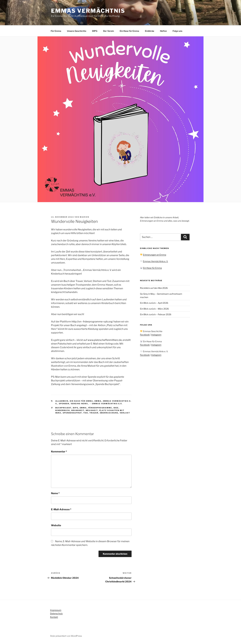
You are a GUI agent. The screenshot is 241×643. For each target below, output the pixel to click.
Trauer (94, 413)
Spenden (64, 404)
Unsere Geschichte (76, 31)
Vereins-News (79, 404)
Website (56, 525)
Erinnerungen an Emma (154, 254)
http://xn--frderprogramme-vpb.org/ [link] (92, 321)
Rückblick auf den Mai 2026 (154, 288)
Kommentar (59, 451)
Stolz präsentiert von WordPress (66, 636)
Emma (98, 401)
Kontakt (54, 617)
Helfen (163, 31)
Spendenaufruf (72, 413)
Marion (84, 217)
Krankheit (77, 410)
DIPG (94, 31)
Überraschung (109, 413)
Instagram (156, 334)
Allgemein (61, 401)
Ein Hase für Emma (129, 31)
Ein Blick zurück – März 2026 (154, 308)
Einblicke (149, 31)
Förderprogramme (100, 408)
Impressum (55, 610)
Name (55, 493)
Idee (116, 408)
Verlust (125, 413)
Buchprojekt (63, 408)
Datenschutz (56, 613)
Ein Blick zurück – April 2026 (154, 303)
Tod (85, 413)
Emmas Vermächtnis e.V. (105, 404)
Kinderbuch (62, 410)
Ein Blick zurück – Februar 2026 (155, 314)
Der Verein (108, 31)
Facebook (145, 334)
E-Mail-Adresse (61, 509)
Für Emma (56, 31)
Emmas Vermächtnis (88, 10)
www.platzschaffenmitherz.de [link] (105, 340)
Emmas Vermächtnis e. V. (155, 261)
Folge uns (177, 31)
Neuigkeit (92, 410)
